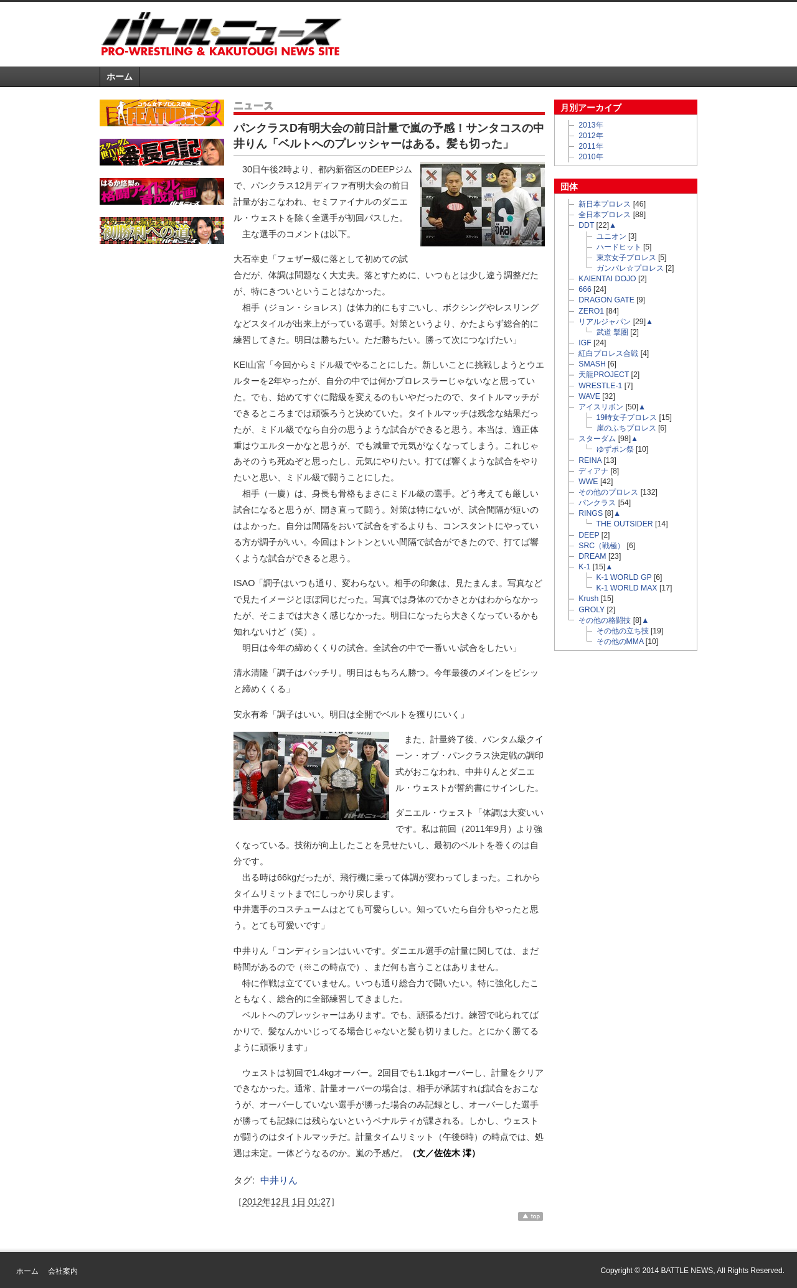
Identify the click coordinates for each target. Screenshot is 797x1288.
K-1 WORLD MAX (627, 588)
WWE (588, 481)
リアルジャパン (604, 321)
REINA (589, 460)
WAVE (589, 396)
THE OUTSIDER (625, 524)
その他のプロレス (608, 492)
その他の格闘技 (604, 620)
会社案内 (63, 1271)
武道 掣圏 (612, 332)
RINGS (590, 513)
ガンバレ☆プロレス (630, 268)
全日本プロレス (604, 214)
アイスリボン (600, 407)
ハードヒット (619, 247)
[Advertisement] (551, 33)
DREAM (592, 556)
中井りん (279, 1180)
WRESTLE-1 (600, 385)
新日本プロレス (604, 204)
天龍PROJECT (603, 374)
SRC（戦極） (601, 545)
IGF (584, 342)
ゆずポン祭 (615, 449)
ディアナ (593, 471)
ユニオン (611, 236)
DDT (586, 225)
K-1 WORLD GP (624, 577)
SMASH (592, 364)
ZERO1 (591, 311)
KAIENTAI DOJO (607, 278)
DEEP (588, 535)
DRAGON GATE (606, 300)
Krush (588, 598)
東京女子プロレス (626, 257)
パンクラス (597, 502)
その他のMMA (620, 641)
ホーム (119, 77)
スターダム (597, 438)
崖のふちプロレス (626, 428)
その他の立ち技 (623, 631)
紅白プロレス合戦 (608, 353)
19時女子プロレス (627, 417)
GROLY (591, 609)
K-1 (584, 566)
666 (584, 289)
